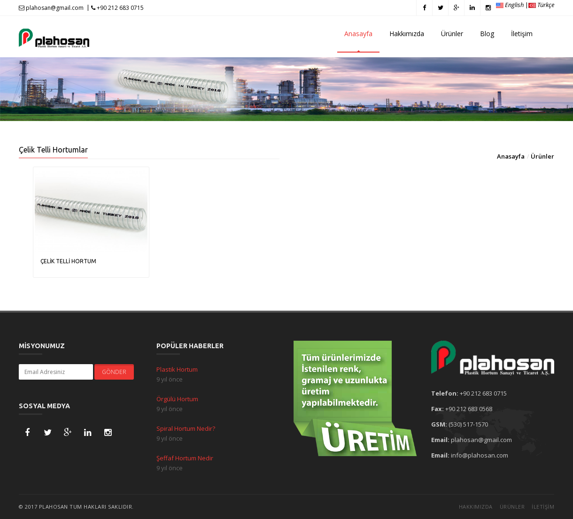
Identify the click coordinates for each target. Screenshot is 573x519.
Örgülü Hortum (177, 399)
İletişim (522, 33)
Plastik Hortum (177, 369)
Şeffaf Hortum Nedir (184, 458)
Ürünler (452, 33)
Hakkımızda (406, 33)
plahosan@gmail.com (51, 8)
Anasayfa (358, 33)
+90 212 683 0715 (117, 8)
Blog (487, 33)
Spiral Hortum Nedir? (185, 428)
